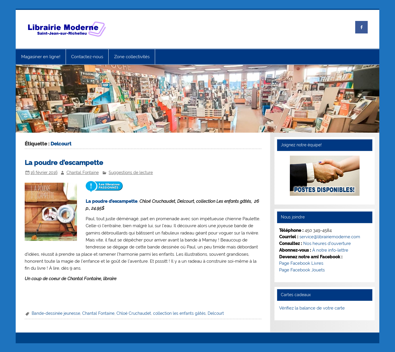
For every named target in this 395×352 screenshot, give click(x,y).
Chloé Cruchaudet (133, 313)
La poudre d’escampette (64, 162)
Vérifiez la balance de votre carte (312, 308)
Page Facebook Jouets (302, 270)
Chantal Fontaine (83, 172)
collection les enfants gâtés (179, 313)
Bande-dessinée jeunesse (56, 313)
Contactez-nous (87, 56)
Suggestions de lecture (131, 172)
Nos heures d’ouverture (327, 243)
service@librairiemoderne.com (329, 236)
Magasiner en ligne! (40, 56)
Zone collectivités (132, 56)
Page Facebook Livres (301, 263)
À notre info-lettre (330, 250)
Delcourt (216, 313)
